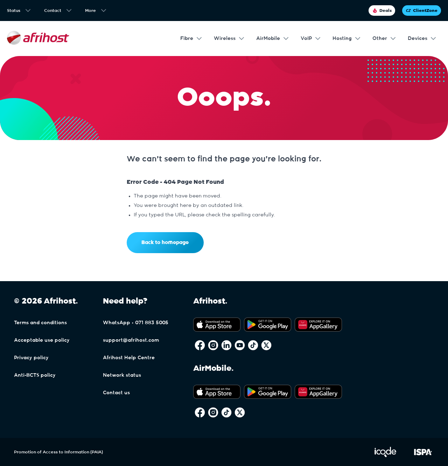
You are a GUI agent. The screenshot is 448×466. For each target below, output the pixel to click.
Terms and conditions (40, 322)
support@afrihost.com (131, 340)
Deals (382, 10)
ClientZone (422, 10)
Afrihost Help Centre (129, 357)
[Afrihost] (38, 39)
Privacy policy (31, 357)
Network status (122, 375)
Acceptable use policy (42, 340)
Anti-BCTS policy (35, 375)
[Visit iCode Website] (385, 456)
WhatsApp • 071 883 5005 (135, 322)
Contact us (116, 392)
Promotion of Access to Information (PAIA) (58, 452)
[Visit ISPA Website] (423, 456)
